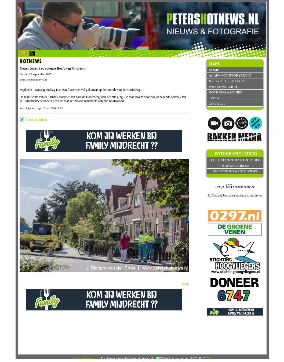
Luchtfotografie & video (236, 160)
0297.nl (215, 98)
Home (214, 70)
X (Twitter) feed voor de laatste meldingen (234, 195)
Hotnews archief (225, 92)
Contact (217, 104)
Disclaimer (108, 358)
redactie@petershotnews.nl (135, 358)
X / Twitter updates (227, 81)
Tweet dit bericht (36, 119)
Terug (185, 283)
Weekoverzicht (224, 87)
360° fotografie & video (236, 171)
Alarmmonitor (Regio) (230, 75)
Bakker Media (236, 166)
